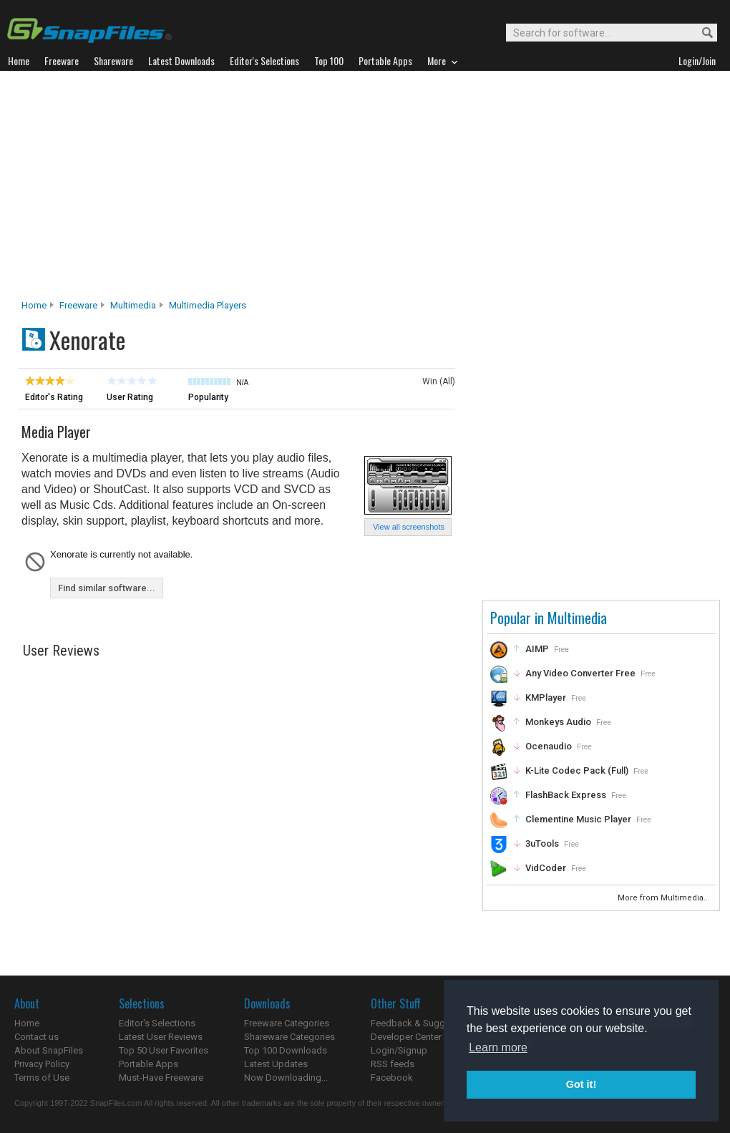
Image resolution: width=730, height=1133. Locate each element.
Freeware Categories (286, 1023)
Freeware (78, 305)
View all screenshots (408, 526)
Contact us (36, 1036)
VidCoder (545, 867)
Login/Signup (399, 1050)
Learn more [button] (498, 1047)
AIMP (537, 648)
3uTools (542, 843)
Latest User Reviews (161, 1036)
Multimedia (133, 305)
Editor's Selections (157, 1023)
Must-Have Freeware (161, 1077)
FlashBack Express (565, 794)
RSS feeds (392, 1064)
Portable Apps (148, 1064)
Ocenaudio (548, 746)
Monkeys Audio (558, 721)
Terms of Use (41, 1077)
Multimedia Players (207, 305)
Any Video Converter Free (580, 673)
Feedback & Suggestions (423, 1023)
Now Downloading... (286, 1077)
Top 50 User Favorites (163, 1050)
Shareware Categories (289, 1036)
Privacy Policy (41, 1064)
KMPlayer (545, 697)
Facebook (392, 1077)
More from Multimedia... (665, 898)
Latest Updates (276, 1064)
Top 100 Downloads (285, 1050)
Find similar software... (106, 588)
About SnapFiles (48, 1050)
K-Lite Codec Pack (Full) (576, 770)
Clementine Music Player (578, 819)
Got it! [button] (581, 1084)
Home (34, 305)
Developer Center (406, 1036)
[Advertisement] (365, 189)
